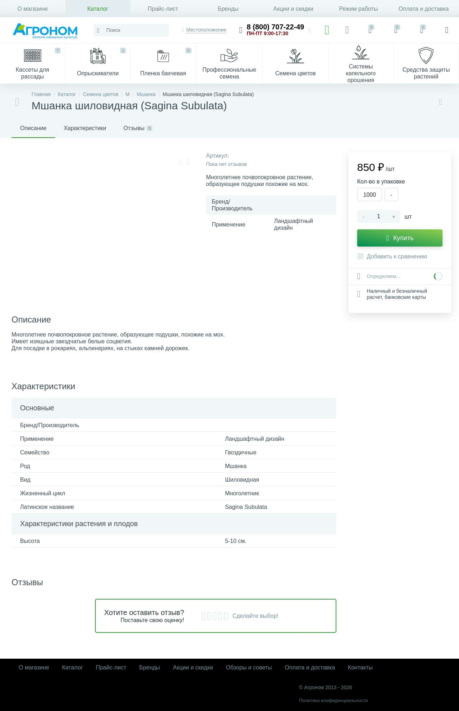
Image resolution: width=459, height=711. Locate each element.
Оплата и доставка (423, 9)
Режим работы (358, 9)
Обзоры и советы (249, 667)
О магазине (32, 9)
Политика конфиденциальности (333, 700)
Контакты (360, 667)
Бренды (228, 9)
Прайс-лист (163, 9)
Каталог (97, 9)
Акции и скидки (293, 9)
